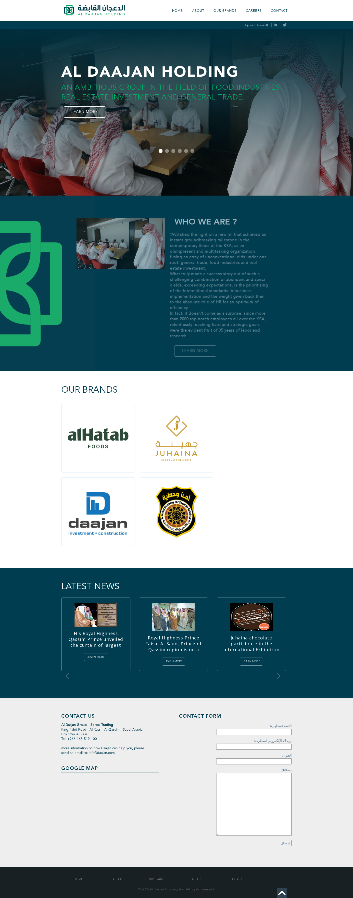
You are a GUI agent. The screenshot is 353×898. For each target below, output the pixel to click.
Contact (279, 10)
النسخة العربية (256, 25)
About (198, 10)
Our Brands (157, 879)
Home (177, 10)
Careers (254, 10)
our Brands (225, 10)
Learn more (84, 112)
